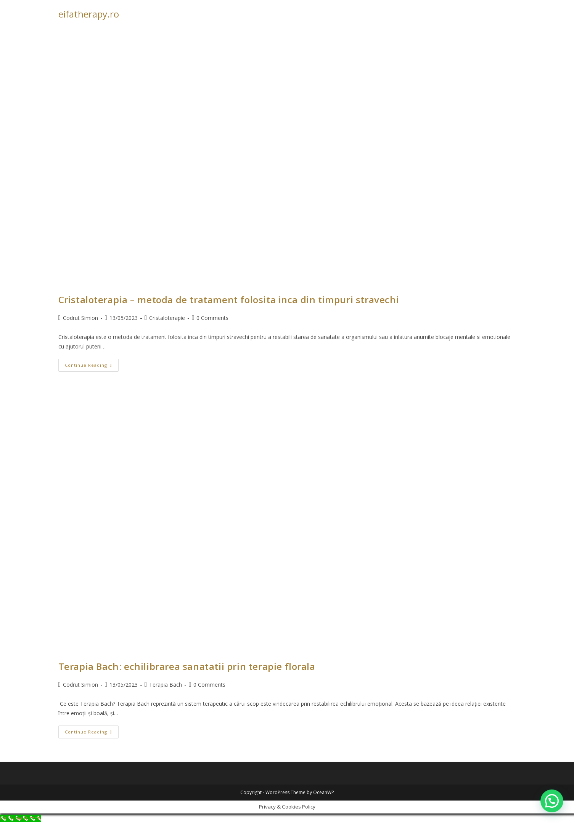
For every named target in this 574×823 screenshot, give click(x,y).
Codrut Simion (80, 317)
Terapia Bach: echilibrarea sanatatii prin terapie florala (186, 666)
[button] (551, 800)
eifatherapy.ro (88, 14)
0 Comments (212, 317)
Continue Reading (92, 366)
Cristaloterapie (167, 317)
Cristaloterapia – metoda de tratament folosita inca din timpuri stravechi (230, 299)
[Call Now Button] (20, 818)
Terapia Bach (165, 684)
